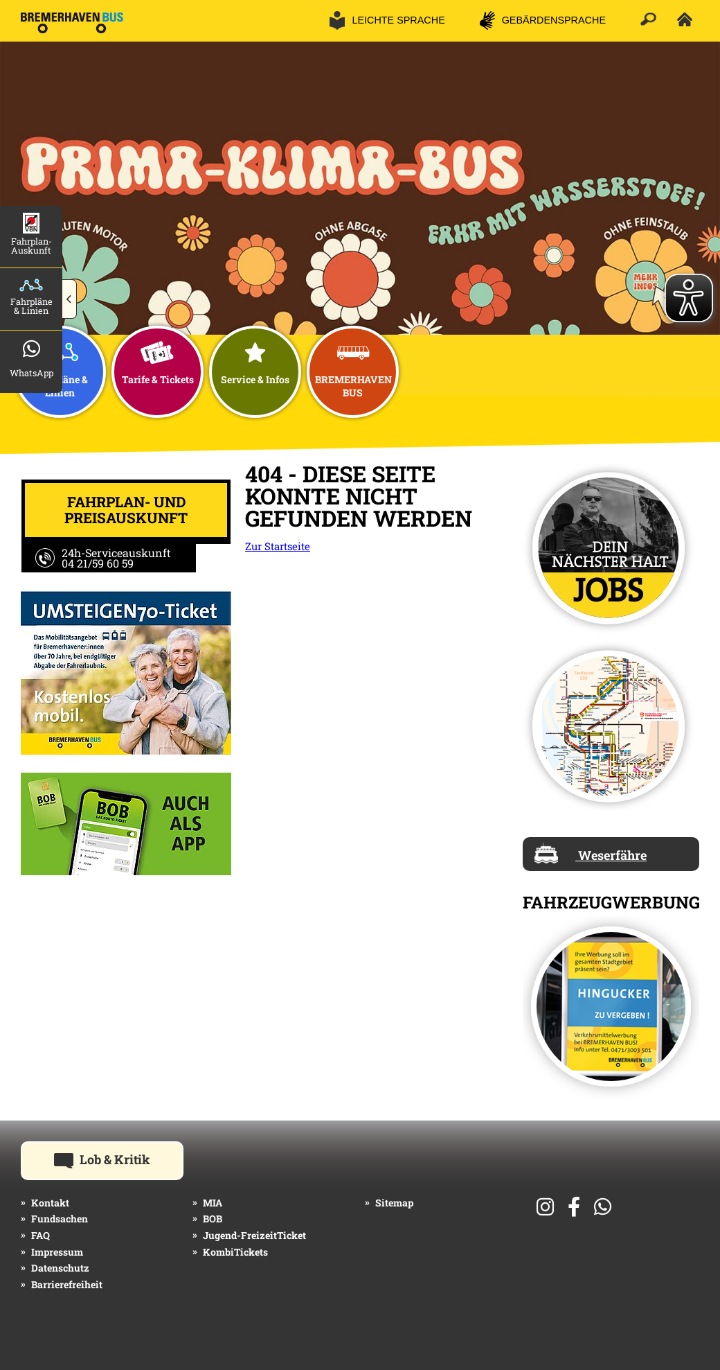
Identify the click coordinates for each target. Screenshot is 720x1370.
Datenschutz (60, 1267)
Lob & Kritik (118, 1158)
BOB (212, 1218)
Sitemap (394, 1202)
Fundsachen (59, 1218)
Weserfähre (590, 853)
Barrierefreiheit (66, 1284)
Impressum (57, 1251)
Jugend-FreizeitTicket (254, 1235)
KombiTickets (235, 1251)
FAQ (40, 1235)
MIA (212, 1202)
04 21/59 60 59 (98, 563)
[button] (69, 299)
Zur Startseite (277, 546)
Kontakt (50, 1202)
